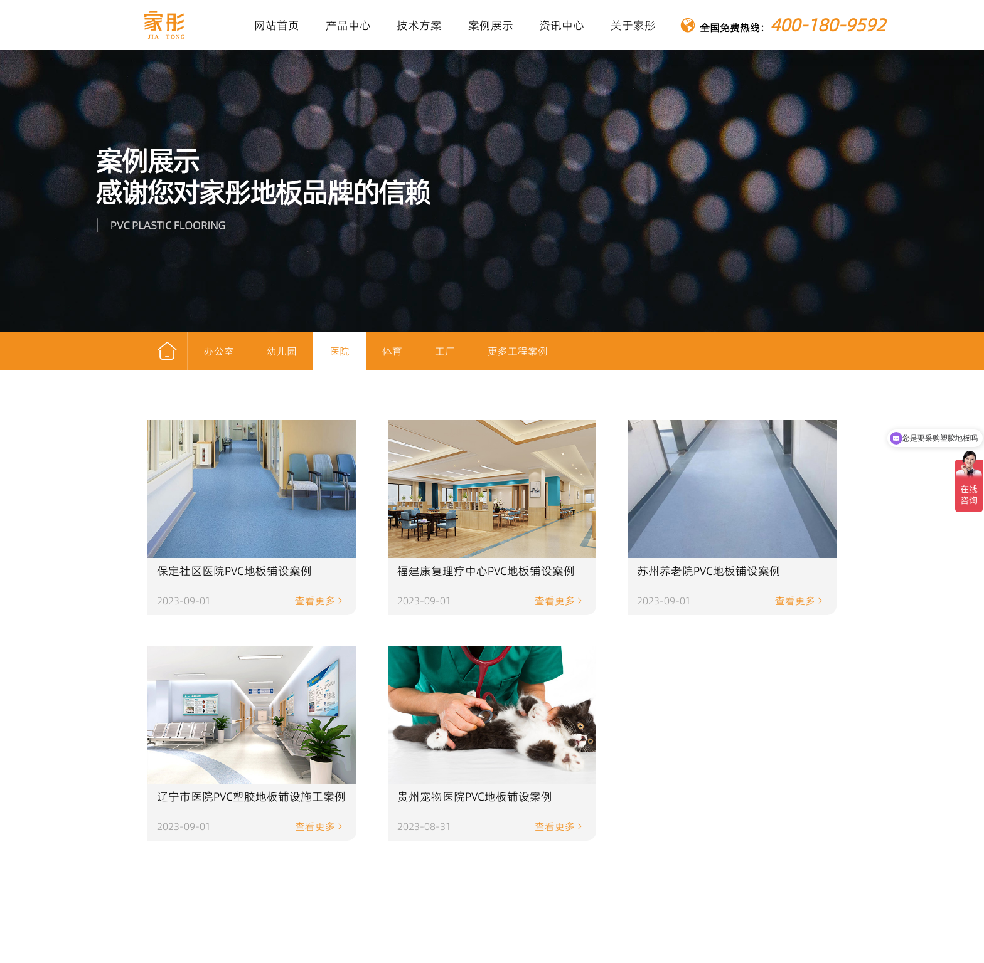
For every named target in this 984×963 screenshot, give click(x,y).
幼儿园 (282, 351)
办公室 (219, 351)
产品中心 (348, 25)
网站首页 (276, 25)
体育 (392, 351)
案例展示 (490, 25)
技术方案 (419, 25)
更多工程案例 (518, 351)
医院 (339, 351)
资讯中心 (561, 25)
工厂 (445, 351)
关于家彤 (633, 25)
